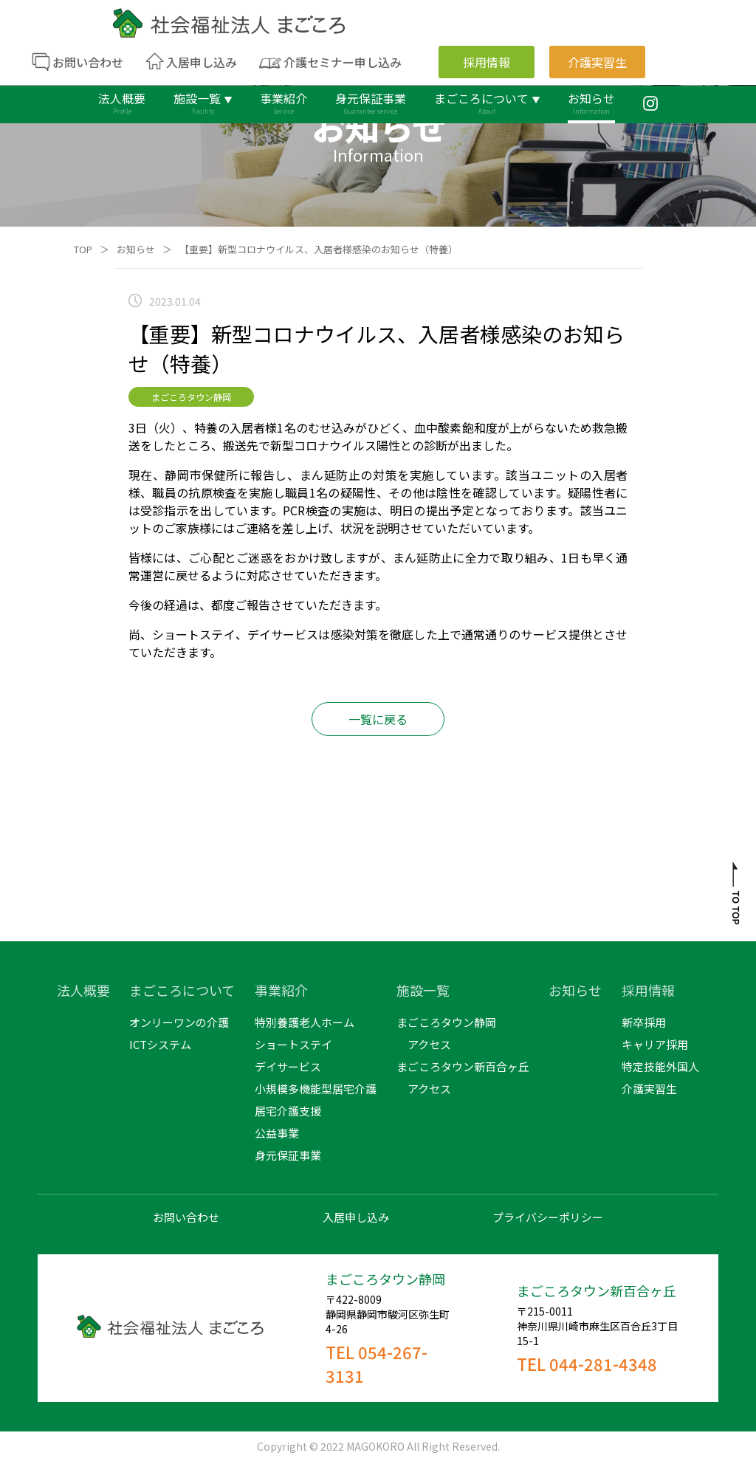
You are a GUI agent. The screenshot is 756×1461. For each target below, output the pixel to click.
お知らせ (136, 249)
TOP (83, 249)
